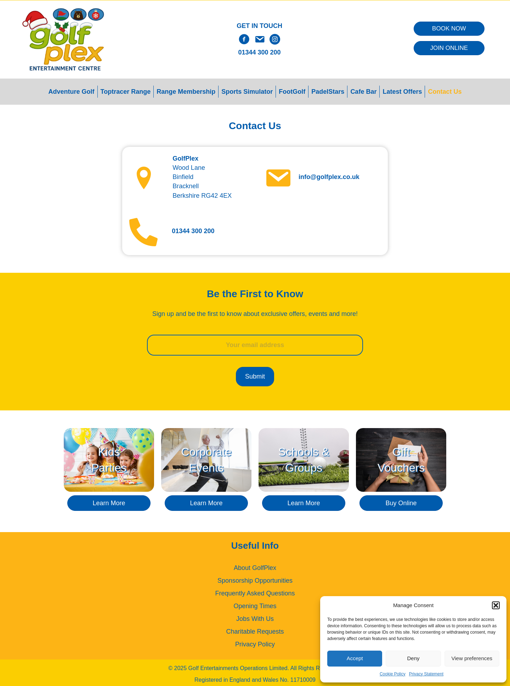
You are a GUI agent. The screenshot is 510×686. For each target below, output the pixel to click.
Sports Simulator (247, 91)
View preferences (472, 658)
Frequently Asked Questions (255, 591)
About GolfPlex (255, 566)
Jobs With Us (255, 617)
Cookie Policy (393, 673)
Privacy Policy (255, 642)
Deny (413, 658)
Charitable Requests (255, 629)
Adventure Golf (72, 91)
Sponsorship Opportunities (255, 578)
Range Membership (186, 91)
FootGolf (292, 91)
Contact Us (444, 91)
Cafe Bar (363, 91)
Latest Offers (402, 91)
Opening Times (254, 604)
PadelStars (327, 91)
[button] (495, 605)
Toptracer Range (126, 91)
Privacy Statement (426, 673)
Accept (355, 658)
